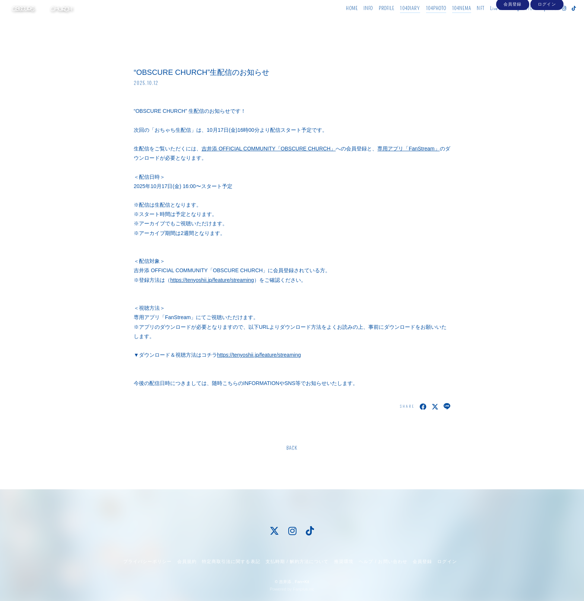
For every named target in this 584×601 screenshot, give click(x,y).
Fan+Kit (302, 581)
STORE (517, 21)
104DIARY (397, 21)
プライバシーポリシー (147, 561)
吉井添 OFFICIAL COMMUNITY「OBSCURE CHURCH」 (268, 149)
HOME (338, 21)
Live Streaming (491, 21)
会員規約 (187, 561)
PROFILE (373, 21)
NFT (467, 21)
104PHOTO (422, 21)
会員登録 (512, 34)
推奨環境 (343, 561)
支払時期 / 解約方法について (297, 561)
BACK (292, 448)
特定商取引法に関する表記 (231, 561)
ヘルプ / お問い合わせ (383, 561)
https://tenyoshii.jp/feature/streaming (212, 280)
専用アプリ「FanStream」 (408, 149)
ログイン (547, 34)
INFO (354, 21)
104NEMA (448, 21)
